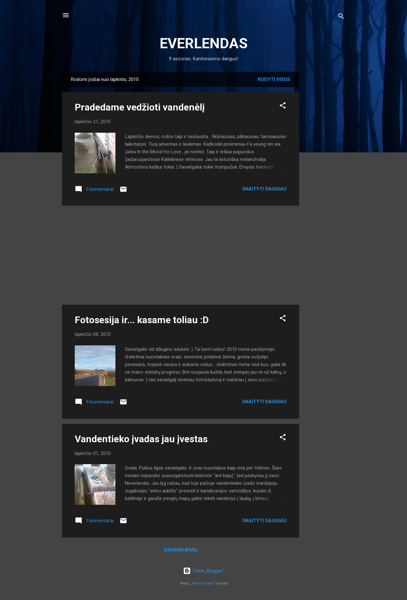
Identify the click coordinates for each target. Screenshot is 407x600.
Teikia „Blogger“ (203, 571)
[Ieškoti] (341, 17)
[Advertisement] (324, 167)
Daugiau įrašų (180, 549)
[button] (282, 106)
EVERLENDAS (204, 43)
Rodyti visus (274, 79)
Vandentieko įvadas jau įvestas (141, 438)
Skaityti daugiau (264, 189)
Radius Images (203, 583)
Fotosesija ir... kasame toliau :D (142, 319)
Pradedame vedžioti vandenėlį (140, 107)
